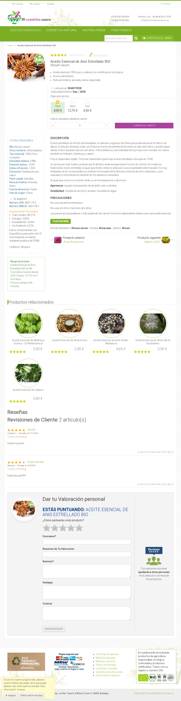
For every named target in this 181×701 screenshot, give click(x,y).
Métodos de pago (105, 657)
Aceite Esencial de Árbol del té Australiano (152, 342)
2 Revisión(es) (76, 55)
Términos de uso (165, 693)
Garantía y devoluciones (109, 672)
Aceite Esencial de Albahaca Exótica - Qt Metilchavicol (28, 342)
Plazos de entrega (106, 664)
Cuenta (166, 3)
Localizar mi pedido (107, 668)
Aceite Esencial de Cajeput (28, 389)
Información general (107, 654)
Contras (47, 603)
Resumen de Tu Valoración (58, 548)
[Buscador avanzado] (118, 38)
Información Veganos (108, 675)
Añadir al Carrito (144, 125)
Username (49, 536)
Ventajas (48, 582)
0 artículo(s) (154, 38)
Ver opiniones (100, 55)
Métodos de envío (106, 661)
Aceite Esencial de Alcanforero (69, 340)
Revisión (48, 561)
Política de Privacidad (145, 693)
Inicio (9, 45)
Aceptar (12, 695)
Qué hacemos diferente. (27, 665)
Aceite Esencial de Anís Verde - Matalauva (111, 342)
